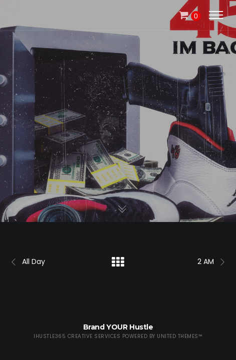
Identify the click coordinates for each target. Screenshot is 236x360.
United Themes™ (179, 336)
